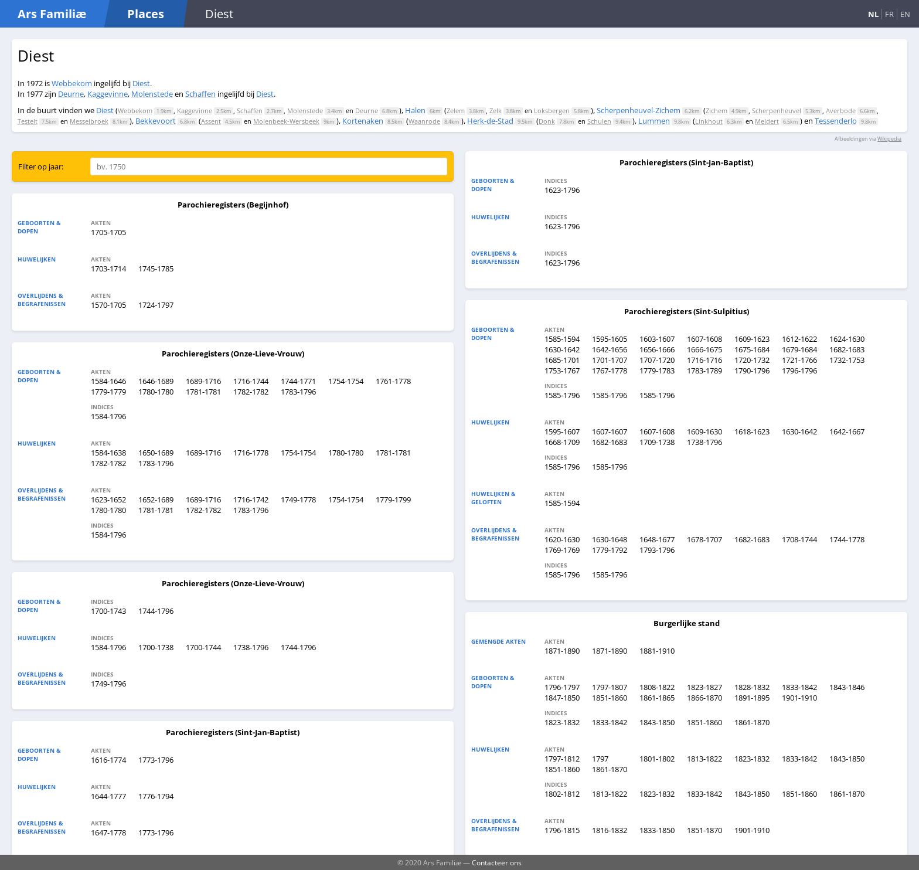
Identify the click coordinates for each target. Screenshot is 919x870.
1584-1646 (108, 381)
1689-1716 (203, 381)
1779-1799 (393, 499)
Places (145, 14)
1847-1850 (562, 697)
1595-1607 (562, 431)
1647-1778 (108, 832)
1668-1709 (562, 442)
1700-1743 (108, 611)
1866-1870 (704, 697)
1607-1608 (704, 339)
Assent (211, 121)
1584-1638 (108, 452)
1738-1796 (250, 647)
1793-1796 (657, 550)
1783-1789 (704, 370)
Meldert (767, 121)
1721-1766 (799, 360)
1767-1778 (609, 370)
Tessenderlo (836, 120)
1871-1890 (562, 650)
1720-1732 (752, 360)
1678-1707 (704, 539)
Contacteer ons (497, 862)
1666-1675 (704, 349)
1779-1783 (657, 370)
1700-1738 (155, 647)
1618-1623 (752, 431)
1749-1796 (108, 683)
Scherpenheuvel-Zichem (638, 110)
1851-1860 (609, 697)
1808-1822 (657, 687)
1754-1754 (345, 381)
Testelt (28, 121)
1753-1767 (562, 370)
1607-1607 (609, 431)
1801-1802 (657, 758)
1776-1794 (155, 796)
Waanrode (424, 121)
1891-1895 (752, 697)
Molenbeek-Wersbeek (286, 121)
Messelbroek (89, 121)
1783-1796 (298, 391)
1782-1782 (250, 391)
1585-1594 (562, 339)
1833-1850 (657, 830)
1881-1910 (657, 650)
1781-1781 (203, 391)
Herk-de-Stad (490, 120)
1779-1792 (609, 550)
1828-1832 (752, 687)
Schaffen (200, 94)
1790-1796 (752, 370)
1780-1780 (155, 391)
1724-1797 (155, 305)
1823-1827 (704, 687)
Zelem (456, 110)
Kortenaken (362, 120)
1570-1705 (108, 305)
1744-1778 (846, 539)
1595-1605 (609, 339)
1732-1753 (846, 360)
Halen (415, 110)
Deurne (71, 94)
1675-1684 (752, 349)
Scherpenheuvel (776, 110)
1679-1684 (799, 349)
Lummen (654, 120)
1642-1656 (609, 349)
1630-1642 (562, 349)
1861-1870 (752, 722)
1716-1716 (704, 360)
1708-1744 (799, 539)
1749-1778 (298, 499)
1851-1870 (704, 830)
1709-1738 (657, 442)
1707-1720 (657, 360)
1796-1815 (562, 830)
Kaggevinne (107, 94)
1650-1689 (155, 452)
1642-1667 (846, 431)
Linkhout (709, 121)
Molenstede (152, 94)
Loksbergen (552, 110)
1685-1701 (562, 360)
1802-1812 (562, 794)
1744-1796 (155, 611)
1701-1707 (609, 360)
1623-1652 (108, 499)
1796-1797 (562, 687)
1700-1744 (203, 647)
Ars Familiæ (52, 14)
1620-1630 (562, 539)
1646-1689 (155, 381)
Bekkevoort (155, 120)
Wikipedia (889, 138)
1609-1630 (704, 431)
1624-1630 (846, 339)
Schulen (599, 121)
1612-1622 (799, 339)
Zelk (495, 110)
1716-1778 (250, 452)
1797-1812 (562, 758)
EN (905, 14)
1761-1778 (393, 381)
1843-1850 (657, 722)
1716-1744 (250, 381)
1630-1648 (609, 539)
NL (873, 14)
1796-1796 (799, 370)
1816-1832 (609, 830)
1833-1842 (799, 687)
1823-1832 (562, 722)
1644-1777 (108, 796)
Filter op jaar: (40, 166)
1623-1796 (562, 190)
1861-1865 (657, 697)
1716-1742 (250, 499)
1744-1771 (298, 381)
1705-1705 (108, 232)
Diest (141, 83)
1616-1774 (108, 760)
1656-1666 (657, 349)
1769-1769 (562, 550)
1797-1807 (609, 687)
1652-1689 (155, 499)
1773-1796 (155, 760)
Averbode (841, 110)
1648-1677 (657, 539)
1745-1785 (155, 268)
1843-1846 (846, 687)
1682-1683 (846, 349)
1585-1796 (562, 395)
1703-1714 (108, 268)
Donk (547, 121)
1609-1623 (752, 339)
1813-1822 (704, 758)
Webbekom (72, 83)
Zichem (716, 110)
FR (889, 14)
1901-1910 (799, 697)
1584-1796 (108, 416)
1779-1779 (108, 391)
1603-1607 (657, 339)
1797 (600, 758)
